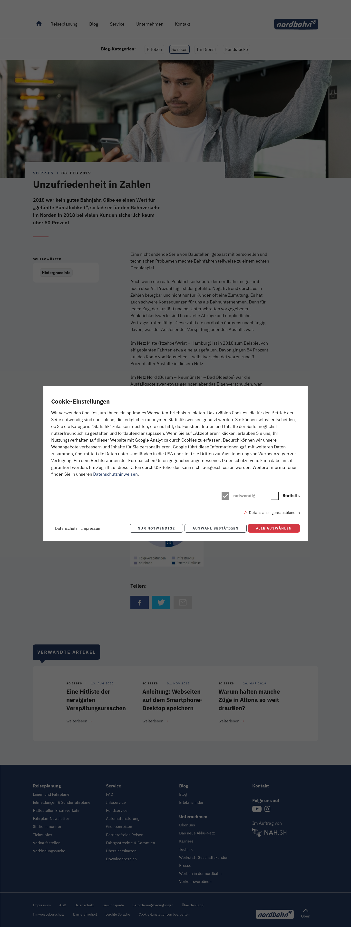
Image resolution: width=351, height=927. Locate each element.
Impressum (91, 528)
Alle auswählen (274, 528)
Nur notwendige (155, 528)
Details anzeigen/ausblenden (274, 512)
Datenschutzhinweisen (115, 474)
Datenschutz (66, 528)
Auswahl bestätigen (215, 528)
